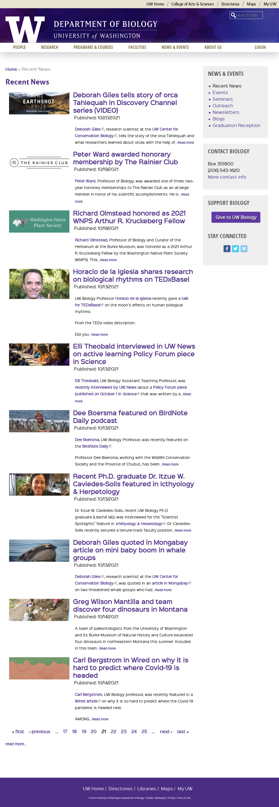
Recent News (227, 86)
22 (113, 731)
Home (11, 69)
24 (134, 731)
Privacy (171, 798)
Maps (251, 4)
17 (65, 731)
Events (220, 92)
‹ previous (39, 731)
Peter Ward (85, 180)
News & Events (175, 47)
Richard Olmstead (91, 239)
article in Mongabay (171, 582)
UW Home (155, 4)
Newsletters (226, 112)
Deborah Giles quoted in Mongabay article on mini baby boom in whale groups (130, 550)
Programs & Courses (93, 47)
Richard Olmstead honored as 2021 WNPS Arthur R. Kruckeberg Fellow (129, 216)
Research (49, 47)
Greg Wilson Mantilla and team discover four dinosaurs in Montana (130, 605)
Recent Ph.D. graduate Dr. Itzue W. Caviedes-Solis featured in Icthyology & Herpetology (133, 484)
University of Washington (25, 29)
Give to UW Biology (236, 217)
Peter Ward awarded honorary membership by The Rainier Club (125, 157)
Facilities (137, 47)
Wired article (88, 700)
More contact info (227, 177)
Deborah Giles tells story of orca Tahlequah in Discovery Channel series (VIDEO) (125, 102)
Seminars (223, 99)
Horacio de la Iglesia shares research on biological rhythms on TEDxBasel (133, 275)
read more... (15, 743)
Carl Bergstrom (88, 694)
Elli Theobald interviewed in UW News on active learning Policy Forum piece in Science (134, 354)
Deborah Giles (89, 128)
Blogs (219, 119)
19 (84, 731)
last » (183, 731)
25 (144, 731)
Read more (185, 142)
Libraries (146, 788)
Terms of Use (183, 798)
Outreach (223, 105)
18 (74, 731)
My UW (270, 4)
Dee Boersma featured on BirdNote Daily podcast (130, 416)
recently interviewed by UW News (106, 387)
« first (18, 731)
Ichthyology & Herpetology (140, 523)
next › (166, 731)
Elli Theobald (86, 380)
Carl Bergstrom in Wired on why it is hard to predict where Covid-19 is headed (130, 667)
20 (94, 731)
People (19, 47)
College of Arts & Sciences (192, 4)
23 (123, 731)
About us (213, 47)
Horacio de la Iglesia (133, 298)
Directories (230, 4)
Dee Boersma (87, 439)
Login (260, 47)
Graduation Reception (236, 125)
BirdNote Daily (96, 446)
